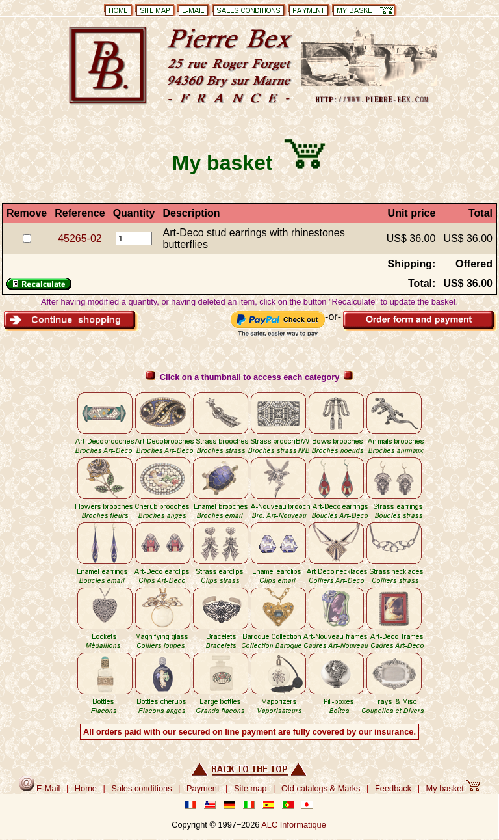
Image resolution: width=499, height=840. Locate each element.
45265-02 (80, 238)
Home (86, 788)
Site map (250, 788)
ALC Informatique (293, 825)
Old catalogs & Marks (321, 788)
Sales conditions (141, 788)
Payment (203, 788)
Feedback (393, 788)
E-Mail (39, 788)
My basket (453, 788)
